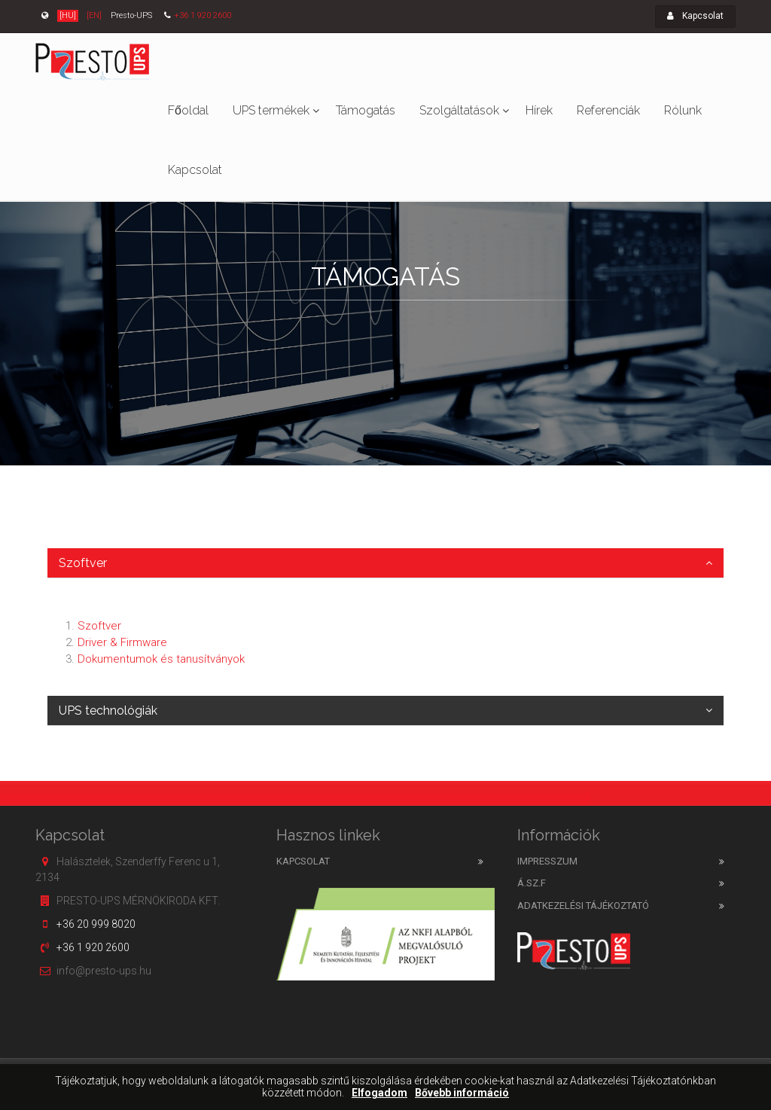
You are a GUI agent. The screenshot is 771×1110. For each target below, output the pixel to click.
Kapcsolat (695, 16)
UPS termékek (271, 110)
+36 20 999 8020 (96, 924)
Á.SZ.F (531, 883)
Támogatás (365, 110)
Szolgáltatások (459, 110)
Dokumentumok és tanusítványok (161, 659)
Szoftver (83, 563)
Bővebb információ (462, 1093)
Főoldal (188, 110)
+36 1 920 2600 (202, 15)
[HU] (67, 15)
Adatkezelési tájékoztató (583, 905)
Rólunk (683, 110)
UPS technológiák (108, 710)
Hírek (539, 110)
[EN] (94, 15)
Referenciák (608, 110)
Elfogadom (379, 1093)
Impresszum (547, 861)
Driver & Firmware (122, 642)
